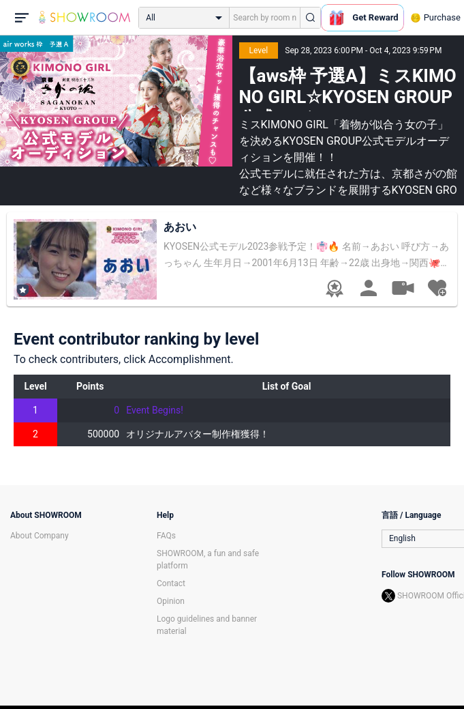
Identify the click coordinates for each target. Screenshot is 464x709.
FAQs (166, 535)
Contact (171, 583)
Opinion (171, 601)
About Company (39, 535)
